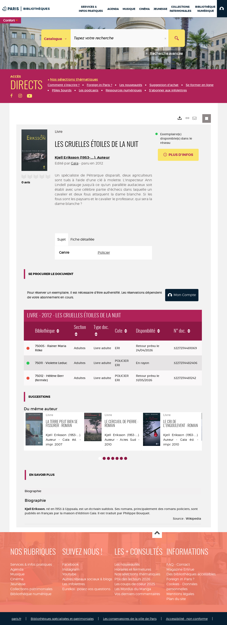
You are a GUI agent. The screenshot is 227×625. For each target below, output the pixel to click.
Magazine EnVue (180, 569)
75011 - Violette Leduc (51, 362)
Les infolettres (73, 583)
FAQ (170, 564)
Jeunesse (17, 583)
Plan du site (176, 598)
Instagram (70, 569)
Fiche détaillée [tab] (82, 239)
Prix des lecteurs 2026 (132, 578)
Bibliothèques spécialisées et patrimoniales (62, 618)
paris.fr (16, 618)
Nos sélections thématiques (137, 573)
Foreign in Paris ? (180, 578)
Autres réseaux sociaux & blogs (87, 578)
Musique (17, 573)
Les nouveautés (127, 564)
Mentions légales (180, 593)
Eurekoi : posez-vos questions (86, 588)
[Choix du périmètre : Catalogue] (56, 38)
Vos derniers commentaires (137, 593)
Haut (157, 532)
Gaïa (74, 163)
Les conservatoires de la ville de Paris (130, 618)
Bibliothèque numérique (30, 593)
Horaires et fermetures (132, 569)
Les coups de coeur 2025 (134, 583)
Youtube (69, 573)
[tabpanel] (103, 252)
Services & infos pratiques (31, 564)
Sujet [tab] (61, 239)
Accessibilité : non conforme (187, 618)
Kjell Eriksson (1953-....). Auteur (82, 157)
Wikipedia (193, 518)
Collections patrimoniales (31, 588)
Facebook (70, 564)
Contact (183, 564)
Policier (104, 252)
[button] (222, 8)
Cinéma (16, 578)
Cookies (172, 583)
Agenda (16, 569)
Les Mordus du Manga (132, 588)
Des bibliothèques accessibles (191, 573)
